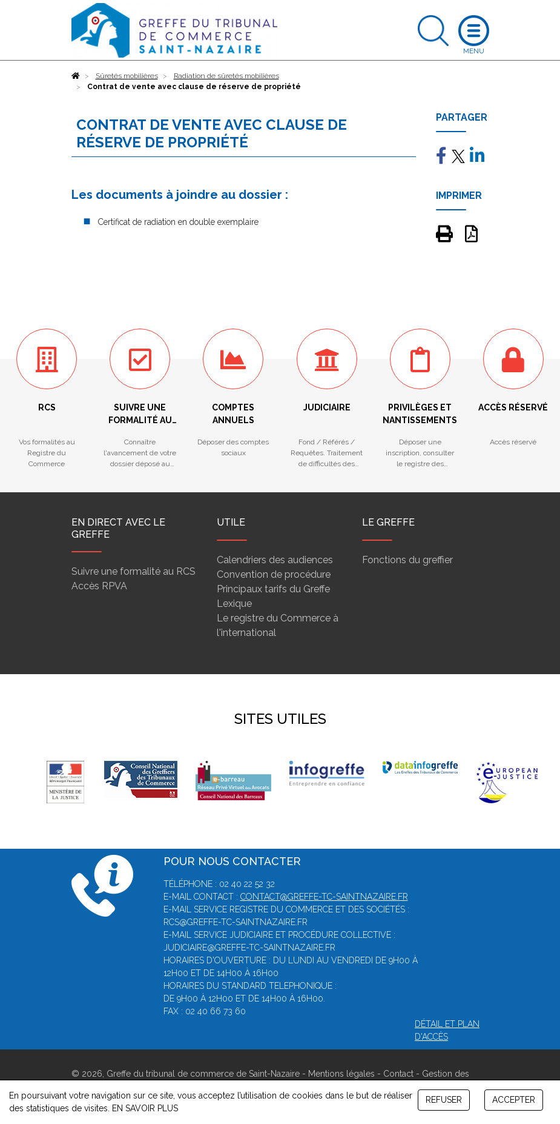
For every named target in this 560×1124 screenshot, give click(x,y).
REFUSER (444, 1100)
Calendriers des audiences (275, 560)
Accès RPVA (99, 586)
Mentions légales (341, 1074)
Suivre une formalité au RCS (133, 571)
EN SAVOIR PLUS (145, 1108)
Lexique (234, 603)
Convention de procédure (274, 574)
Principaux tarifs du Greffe (273, 589)
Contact (398, 1074)
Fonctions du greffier (407, 560)
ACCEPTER (513, 1100)
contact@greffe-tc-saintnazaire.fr (324, 897)
